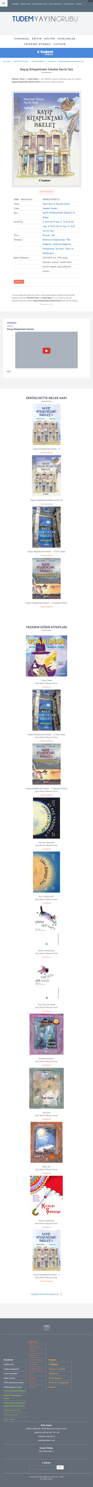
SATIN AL (19, 282)
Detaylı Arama (69, 4)
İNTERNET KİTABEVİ (37, 44)
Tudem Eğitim (35, 1346)
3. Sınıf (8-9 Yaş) (51, 222)
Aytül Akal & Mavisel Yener (56, 204)
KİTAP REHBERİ (46, 192)
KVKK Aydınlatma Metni (14, 1383)
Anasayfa (15, 4)
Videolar (52, 1387)
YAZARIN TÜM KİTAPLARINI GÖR (45, 1294)
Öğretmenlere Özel (39, 4)
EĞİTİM (37, 38)
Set (53, 235)
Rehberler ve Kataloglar (59, 1383)
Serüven (59, 248)
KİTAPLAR (51, 61)
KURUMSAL (22, 38)
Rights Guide (25, 4)
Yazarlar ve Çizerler (57, 1369)
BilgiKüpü (33, 1356)
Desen (31, 1374)
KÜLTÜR (49, 38)
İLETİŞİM (60, 44)
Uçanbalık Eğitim (36, 1369)
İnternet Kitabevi (11, 1415)
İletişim (79, 4)
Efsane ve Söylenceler (54, 239)
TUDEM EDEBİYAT (38, 61)
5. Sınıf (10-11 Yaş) (57, 226)
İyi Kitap (32, 1383)
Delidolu (32, 1378)
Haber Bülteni (10, 1378)
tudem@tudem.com (46, 1440)
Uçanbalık (33, 1364)
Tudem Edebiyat (36, 1360)
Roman (46, 235)
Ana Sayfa (6, 61)
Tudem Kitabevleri (11, 1369)
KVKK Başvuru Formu (13, 1387)
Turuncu (32, 1387)
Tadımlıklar (53, 1374)
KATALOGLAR (66, 38)
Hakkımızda (9, 1364)
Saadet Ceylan (50, 208)
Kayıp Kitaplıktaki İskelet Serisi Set (71, 61)
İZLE (9, 371)
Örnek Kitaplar (55, 1378)
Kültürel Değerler (62, 244)
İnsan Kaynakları (11, 1374)
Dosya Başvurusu (55, 4)
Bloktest (32, 1351)
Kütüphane (48, 248)
